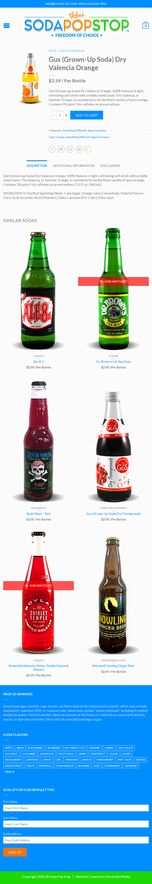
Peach (31, 765)
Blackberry (35, 747)
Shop (53, 51)
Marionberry (105, 759)
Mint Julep (124, 759)
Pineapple (45, 765)
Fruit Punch (66, 753)
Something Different (75, 130)
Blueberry (54, 747)
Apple (8, 747)
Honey (126, 753)
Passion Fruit (13, 765)
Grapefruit (98, 753)
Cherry (109, 747)
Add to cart (86, 115)
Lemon (47, 759)
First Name (10, 801)
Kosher (113, 356)
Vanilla (10, 771)
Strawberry (112, 765)
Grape (82, 753)
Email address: (12, 834)
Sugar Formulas (72, 51)
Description (37, 166)
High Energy (38, 508)
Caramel (94, 747)
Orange (60, 137)
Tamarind (130, 765)
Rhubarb (83, 765)
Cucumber (28, 753)
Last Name (10, 817)
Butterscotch (74, 747)
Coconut (11, 753)
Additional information (74, 166)
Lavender (32, 759)
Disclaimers (110, 166)
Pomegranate (65, 765)
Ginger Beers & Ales (113, 660)
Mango (87, 759)
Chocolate (125, 747)
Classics (38, 356)
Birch (20, 747)
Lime (58, 759)
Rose (97, 765)
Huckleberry (13, 759)
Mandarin (71, 759)
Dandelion (47, 753)
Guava (114, 753)
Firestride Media (118, 876)
